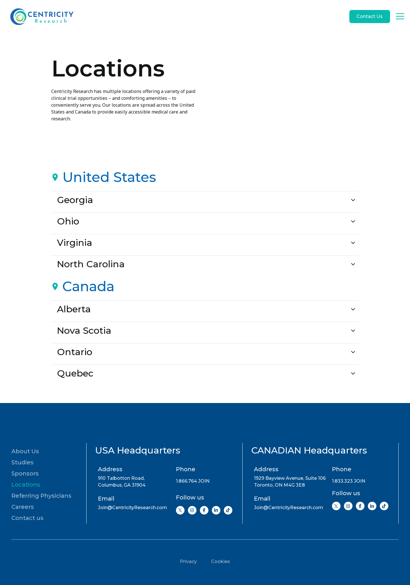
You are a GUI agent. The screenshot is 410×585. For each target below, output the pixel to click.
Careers (22, 506)
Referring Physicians (41, 495)
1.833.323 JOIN (348, 481)
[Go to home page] (41, 16)
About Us (25, 451)
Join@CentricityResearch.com (132, 507)
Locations (25, 484)
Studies (22, 462)
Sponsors (25, 473)
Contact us (27, 518)
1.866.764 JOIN (193, 481)
